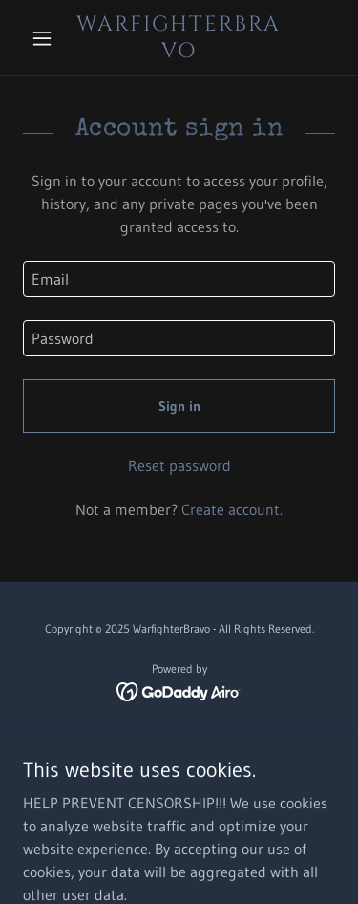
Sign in (179, 406)
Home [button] (179, 745)
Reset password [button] (179, 465)
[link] (179, 37)
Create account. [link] (232, 509)
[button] (46, 38)
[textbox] (179, 279)
